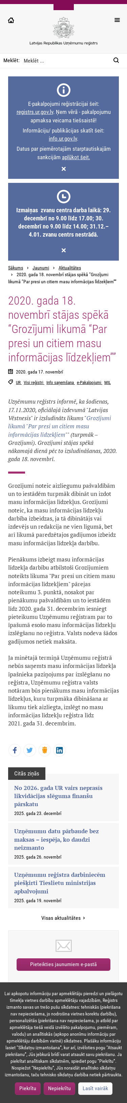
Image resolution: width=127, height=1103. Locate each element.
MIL (107, 382)
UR (19, 382)
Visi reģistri (34, 382)
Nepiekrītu (59, 1088)
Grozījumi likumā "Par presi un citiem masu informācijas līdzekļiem (59, 426)
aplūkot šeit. (76, 157)
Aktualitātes (70, 268)
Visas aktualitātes (61, 918)
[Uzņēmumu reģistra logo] (64, 34)
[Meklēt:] (118, 61)
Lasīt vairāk (95, 1088)
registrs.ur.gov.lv (35, 112)
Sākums (15, 268)
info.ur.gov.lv (63, 138)
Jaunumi (41, 268)
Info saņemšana (60, 382)
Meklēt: (11, 60)
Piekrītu (27, 1088)
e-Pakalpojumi (89, 382)
